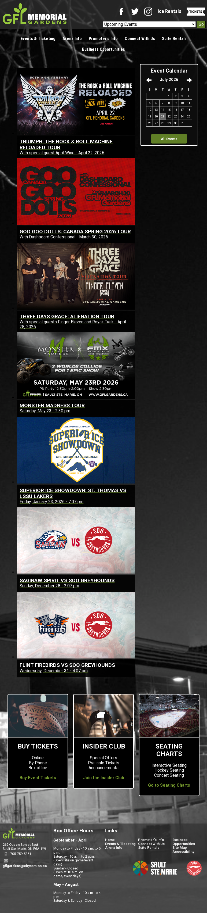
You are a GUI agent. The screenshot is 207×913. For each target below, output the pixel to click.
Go (201, 24)
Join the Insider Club (103, 777)
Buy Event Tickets (38, 777)
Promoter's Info (103, 38)
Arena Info (72, 38)
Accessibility (183, 852)
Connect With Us (140, 38)
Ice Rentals (169, 11)
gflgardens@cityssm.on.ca (25, 866)
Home (110, 840)
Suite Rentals (174, 38)
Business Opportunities (103, 49)
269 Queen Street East (20, 845)
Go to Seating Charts (169, 785)
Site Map (179, 848)
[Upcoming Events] (149, 24)
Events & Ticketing (38, 38)
